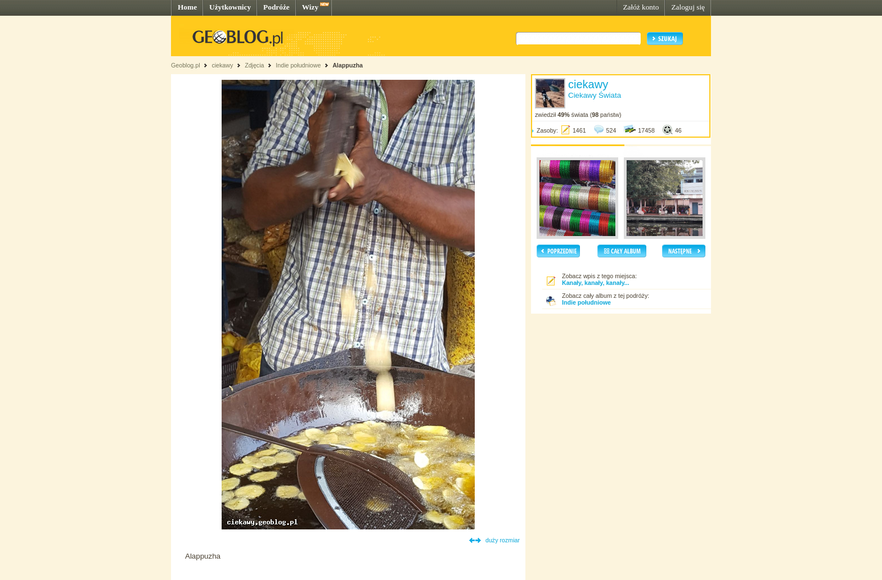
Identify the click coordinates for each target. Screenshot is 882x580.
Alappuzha (347, 65)
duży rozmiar (502, 540)
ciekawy (222, 65)
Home (187, 7)
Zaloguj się (688, 7)
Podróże (276, 7)
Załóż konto (641, 7)
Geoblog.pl (185, 65)
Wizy (310, 7)
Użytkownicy (230, 7)
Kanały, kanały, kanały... (595, 282)
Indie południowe (298, 65)
